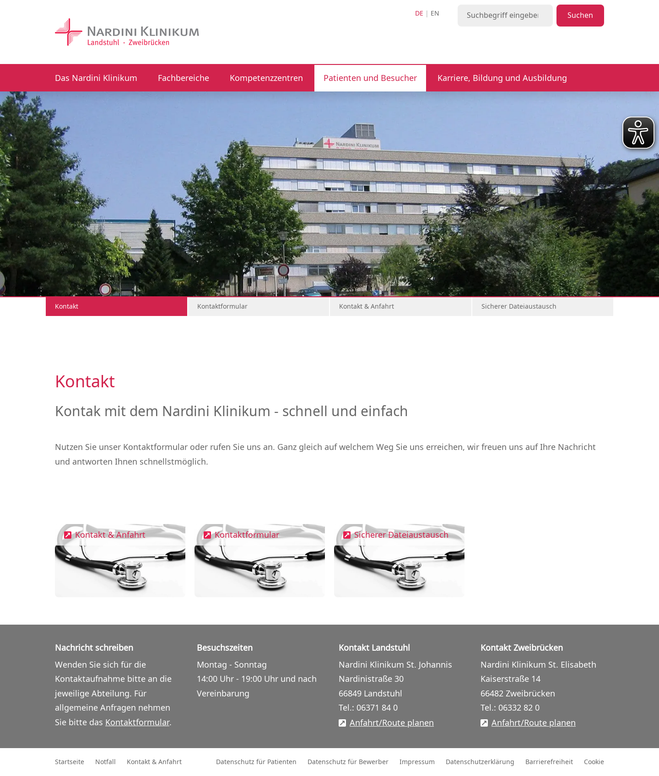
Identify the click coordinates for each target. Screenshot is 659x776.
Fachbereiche (183, 78)
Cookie (594, 762)
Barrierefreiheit (549, 762)
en (435, 13)
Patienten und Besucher (370, 78)
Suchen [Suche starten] (580, 15)
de (419, 13)
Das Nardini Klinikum (96, 78)
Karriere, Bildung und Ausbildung (502, 78)
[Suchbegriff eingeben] (505, 16)
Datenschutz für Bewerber (348, 762)
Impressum (417, 762)
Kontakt (66, 306)
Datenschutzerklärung (480, 762)
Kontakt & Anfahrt (366, 306)
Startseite (69, 762)
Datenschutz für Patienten (256, 762)
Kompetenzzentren (266, 78)
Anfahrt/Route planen (392, 723)
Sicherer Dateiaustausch (518, 306)
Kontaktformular (222, 306)
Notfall (105, 762)
